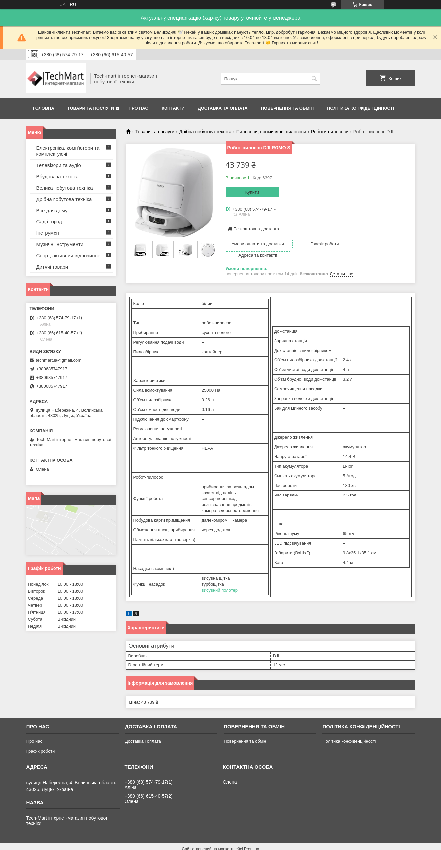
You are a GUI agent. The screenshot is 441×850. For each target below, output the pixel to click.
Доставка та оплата (223, 108)
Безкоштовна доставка (256, 228)
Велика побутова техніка (64, 188)
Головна (43, 108)
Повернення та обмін (287, 108)
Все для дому (52, 210)
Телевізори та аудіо (58, 165)
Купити (252, 192)
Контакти (173, 108)
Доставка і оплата (143, 729)
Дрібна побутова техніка (205, 131)
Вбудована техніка (57, 176)
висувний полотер (220, 578)
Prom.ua (251, 837)
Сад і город (49, 221)
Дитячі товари (52, 267)
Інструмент (48, 233)
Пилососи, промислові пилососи (271, 131)
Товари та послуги (90, 108)
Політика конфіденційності (360, 108)
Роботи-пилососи (329, 131)
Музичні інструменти (60, 244)
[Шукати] (314, 79)
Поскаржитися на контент (237, 843)
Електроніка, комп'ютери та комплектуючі (68, 151)
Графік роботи (40, 739)
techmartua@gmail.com (58, 360)
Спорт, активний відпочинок (68, 255)
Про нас (138, 108)
